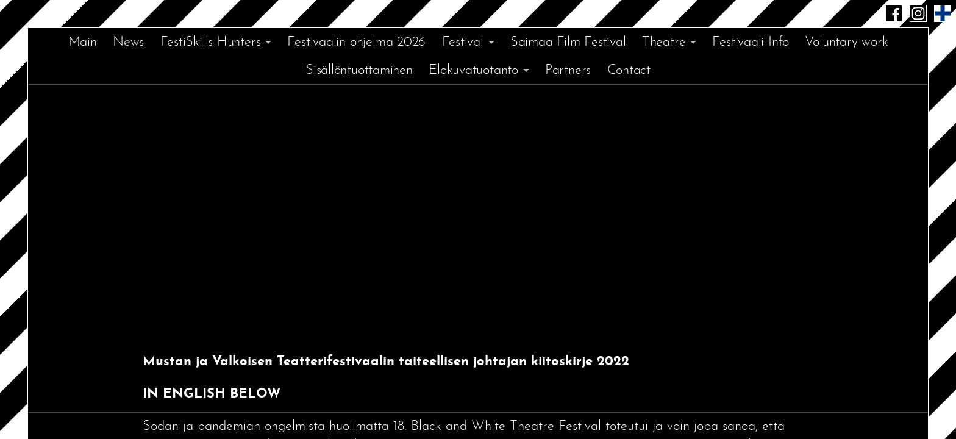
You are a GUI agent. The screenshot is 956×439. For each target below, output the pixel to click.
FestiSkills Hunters (210, 42)
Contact (629, 70)
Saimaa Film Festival (568, 42)
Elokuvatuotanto (473, 70)
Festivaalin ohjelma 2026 (356, 42)
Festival (462, 42)
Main (82, 42)
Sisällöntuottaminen (359, 70)
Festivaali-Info (750, 42)
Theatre (663, 42)
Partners (568, 70)
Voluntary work (846, 42)
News (128, 42)
